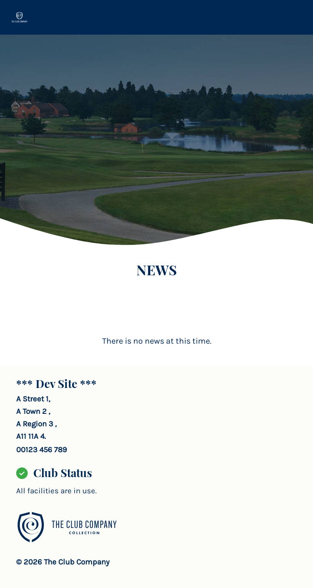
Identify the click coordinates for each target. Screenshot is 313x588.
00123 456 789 (41, 449)
